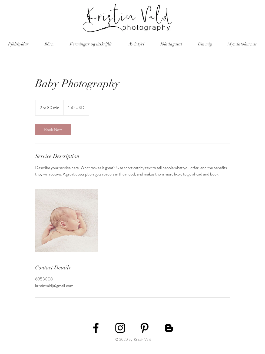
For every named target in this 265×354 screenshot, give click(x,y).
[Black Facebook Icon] (95, 328)
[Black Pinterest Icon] (144, 328)
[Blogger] (168, 328)
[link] (53, 129)
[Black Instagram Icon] (120, 328)
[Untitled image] (66, 220)
